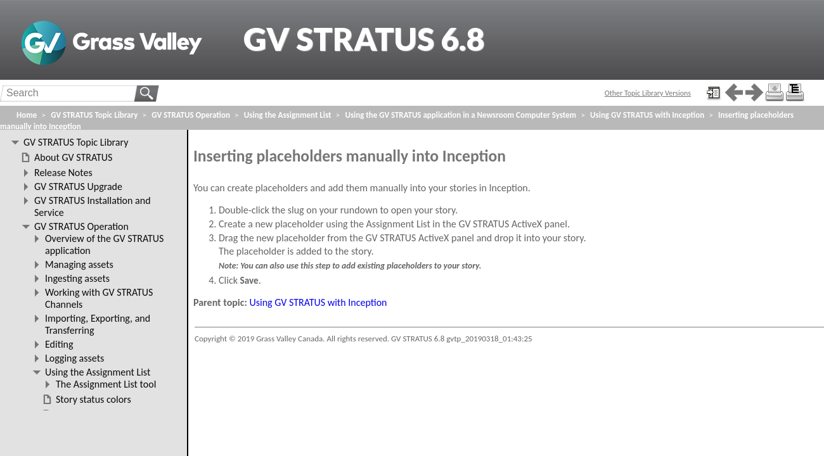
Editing (59, 344)
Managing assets (79, 264)
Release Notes (63, 173)
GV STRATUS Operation (190, 115)
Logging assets (74, 358)
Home (26, 115)
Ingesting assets (77, 278)
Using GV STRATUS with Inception (318, 302)
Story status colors (93, 399)
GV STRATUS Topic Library (94, 115)
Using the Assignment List (288, 115)
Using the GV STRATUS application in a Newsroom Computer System (460, 115)
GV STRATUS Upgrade (78, 186)
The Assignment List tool (106, 384)
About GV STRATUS (73, 157)
